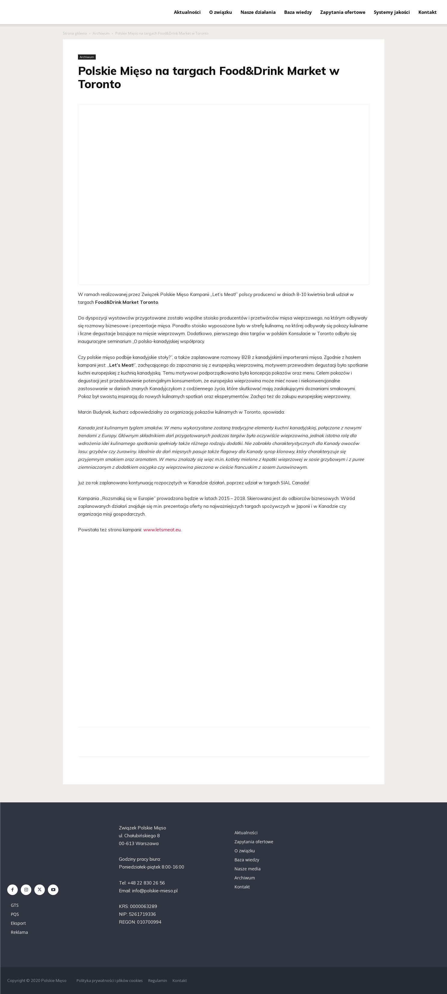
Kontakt (427, 12)
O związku (220, 12)
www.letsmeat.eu (162, 529)
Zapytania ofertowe (342, 12)
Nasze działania (258, 12)
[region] (223, 632)
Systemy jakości (392, 12)
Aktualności (187, 12)
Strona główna (75, 33)
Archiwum (101, 33)
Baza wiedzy (298, 12)
